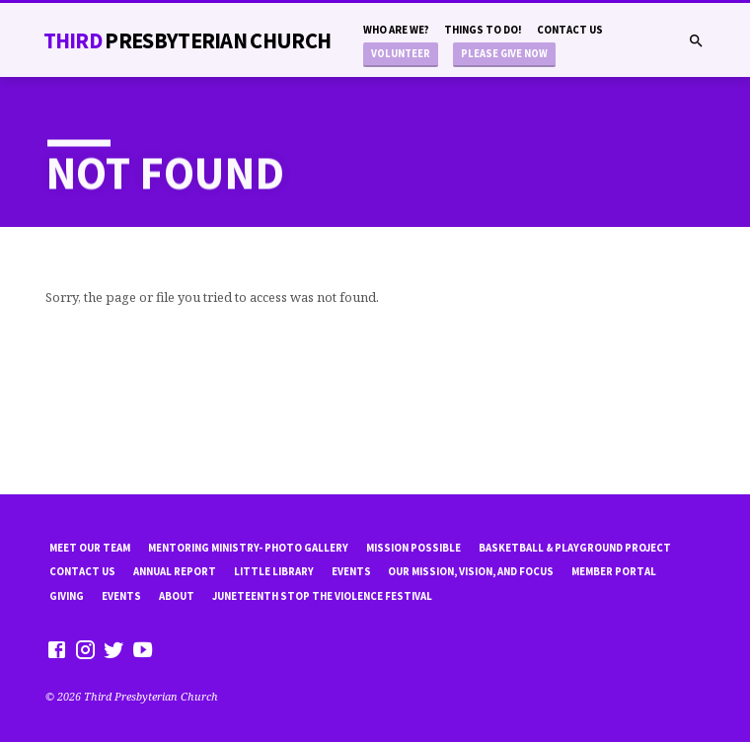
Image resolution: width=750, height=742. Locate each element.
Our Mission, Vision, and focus (471, 571)
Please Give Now (504, 53)
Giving (66, 596)
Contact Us (570, 30)
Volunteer (400, 53)
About (176, 596)
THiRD (187, 40)
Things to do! (483, 30)
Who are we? (396, 30)
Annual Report (174, 571)
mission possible (413, 548)
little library (274, 571)
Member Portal (613, 571)
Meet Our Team (89, 548)
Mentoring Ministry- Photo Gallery (248, 548)
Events (351, 571)
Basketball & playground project (575, 548)
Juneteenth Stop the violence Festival (322, 596)
